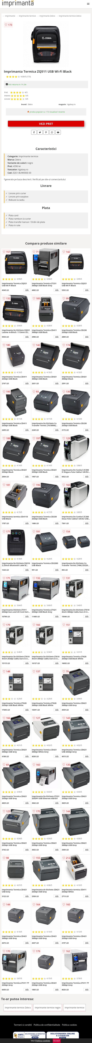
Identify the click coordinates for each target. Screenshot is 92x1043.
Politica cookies (69, 1024)
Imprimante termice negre (48, 1007)
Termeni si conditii (23, 1024)
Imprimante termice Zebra (70, 16)
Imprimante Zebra (47, 16)
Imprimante (10, 16)
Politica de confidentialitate (47, 1024)
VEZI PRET (46, 124)
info (27, 290)
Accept (56, 1040)
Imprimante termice (27, 16)
